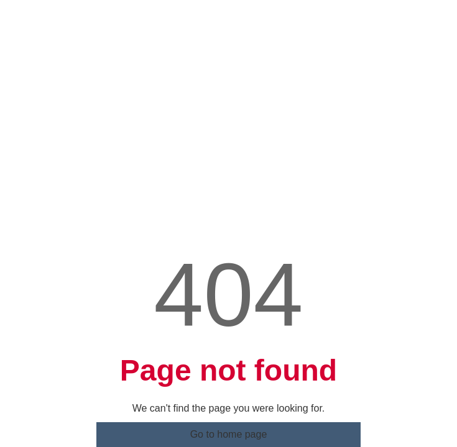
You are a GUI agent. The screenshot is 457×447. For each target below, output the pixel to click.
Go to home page (228, 405)
